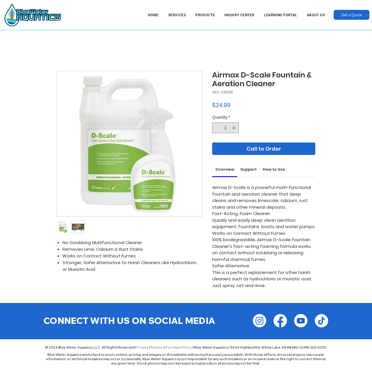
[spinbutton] (225, 128)
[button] (176, 15)
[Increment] (234, 128)
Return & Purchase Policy (171, 347)
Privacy (143, 347)
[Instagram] (259, 320)
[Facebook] (280, 320)
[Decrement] (216, 128)
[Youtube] (300, 320)
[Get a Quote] (351, 15)
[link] (224, 169)
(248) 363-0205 (313, 347)
